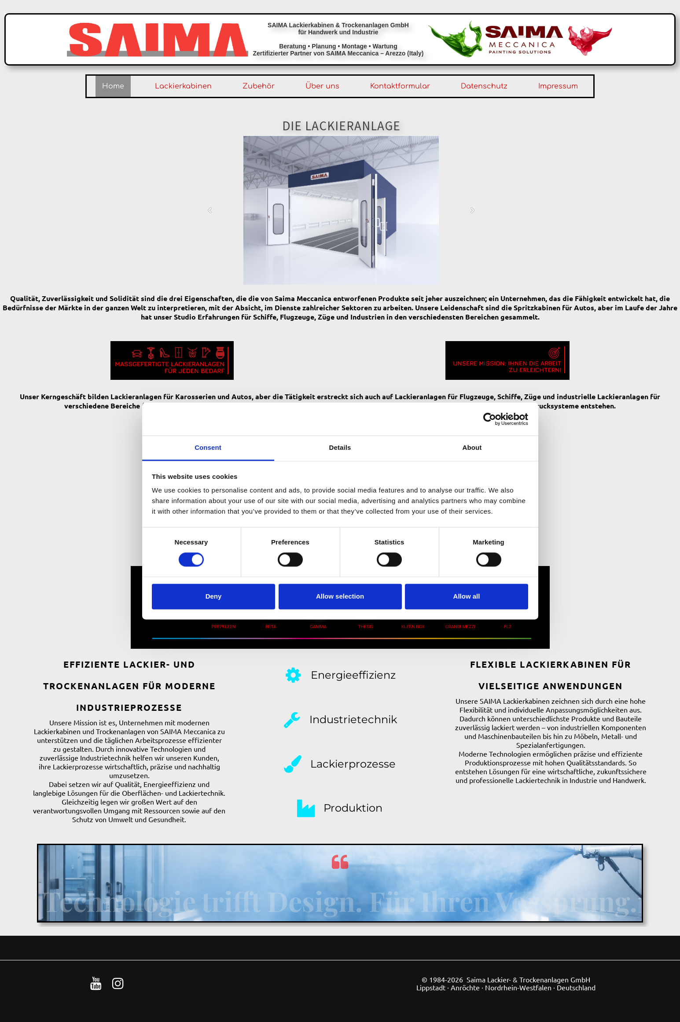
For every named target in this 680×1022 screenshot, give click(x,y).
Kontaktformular (400, 86)
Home (113, 86)
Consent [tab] (208, 447)
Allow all (466, 596)
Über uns (322, 86)
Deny (214, 596)
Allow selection (340, 596)
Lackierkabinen (183, 86)
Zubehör (259, 86)
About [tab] (472, 447)
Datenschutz (484, 86)
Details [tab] (340, 447)
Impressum (558, 86)
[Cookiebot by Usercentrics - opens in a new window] (489, 419)
